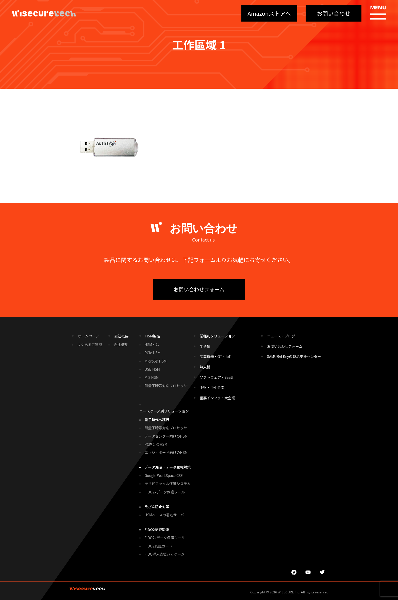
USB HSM (152, 369)
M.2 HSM (151, 377)
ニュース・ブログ (281, 335)
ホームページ (88, 335)
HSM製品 (152, 335)
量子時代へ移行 (156, 419)
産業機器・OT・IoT (215, 356)
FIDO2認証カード (158, 545)
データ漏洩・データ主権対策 (167, 467)
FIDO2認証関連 (156, 529)
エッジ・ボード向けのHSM (166, 452)
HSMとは (151, 344)
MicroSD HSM (155, 361)
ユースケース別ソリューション (164, 411)
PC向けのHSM (155, 444)
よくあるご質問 (89, 344)
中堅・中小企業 (212, 387)
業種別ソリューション (217, 335)
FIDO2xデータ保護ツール (164, 491)
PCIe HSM (152, 352)
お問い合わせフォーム (199, 289)
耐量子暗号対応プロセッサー (167, 385)
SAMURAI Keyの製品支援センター (294, 356)
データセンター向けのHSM (166, 436)
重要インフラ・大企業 (217, 397)
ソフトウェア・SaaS (216, 377)
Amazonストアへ (269, 13)
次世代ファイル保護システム (167, 483)
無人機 (205, 366)
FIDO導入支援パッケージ (164, 554)
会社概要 (121, 335)
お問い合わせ (333, 13)
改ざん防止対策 (156, 506)
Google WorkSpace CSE (163, 475)
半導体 (205, 346)
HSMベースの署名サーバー (165, 514)
